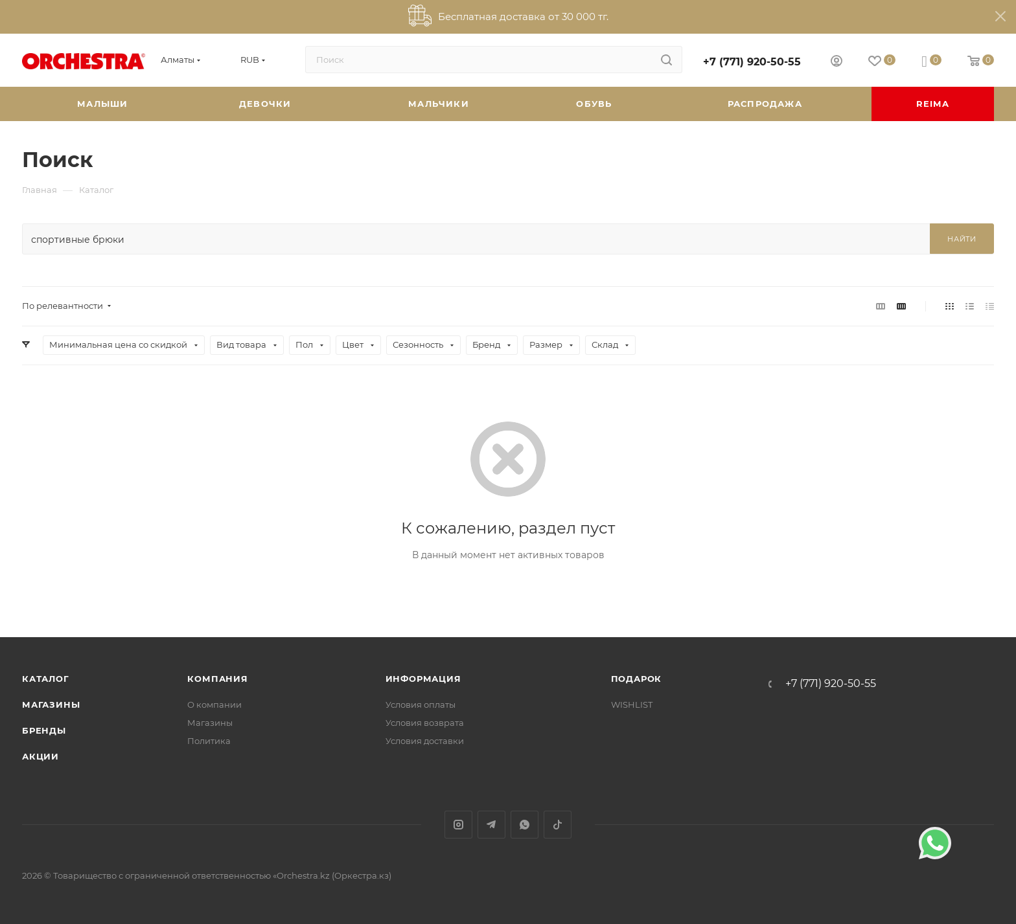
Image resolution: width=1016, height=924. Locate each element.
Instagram (458, 825)
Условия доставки (425, 741)
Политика (209, 741)
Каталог (45, 678)
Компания (217, 678)
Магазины (51, 704)
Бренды (44, 730)
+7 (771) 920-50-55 (752, 62)
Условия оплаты (421, 704)
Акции (40, 756)
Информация (423, 678)
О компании (214, 704)
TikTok (558, 825)
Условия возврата (425, 722)
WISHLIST (631, 704)
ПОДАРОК (636, 678)
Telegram (491, 825)
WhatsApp (524, 825)
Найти (961, 238)
